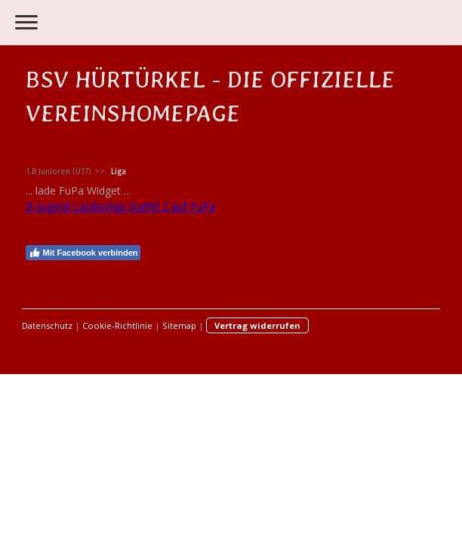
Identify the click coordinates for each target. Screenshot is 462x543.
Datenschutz (47, 325)
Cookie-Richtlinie (117, 325)
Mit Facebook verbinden (83, 253)
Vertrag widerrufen (257, 325)
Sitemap (179, 325)
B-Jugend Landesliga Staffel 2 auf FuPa (120, 206)
